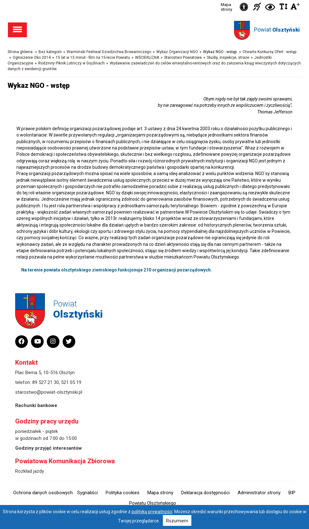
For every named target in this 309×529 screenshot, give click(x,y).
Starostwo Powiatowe (183, 57)
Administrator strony (259, 493)
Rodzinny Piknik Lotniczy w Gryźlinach (71, 63)
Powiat (277, 29)
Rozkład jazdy (29, 471)
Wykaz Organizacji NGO (177, 52)
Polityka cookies (122, 493)
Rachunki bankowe (36, 405)
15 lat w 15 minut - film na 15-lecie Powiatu (93, 57)
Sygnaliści (87, 493)
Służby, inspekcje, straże (228, 57)
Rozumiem (177, 520)
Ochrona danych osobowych (43, 493)
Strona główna (20, 52)
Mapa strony (226, 7)
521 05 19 (71, 382)
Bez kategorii (50, 52)
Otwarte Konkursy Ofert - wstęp (269, 52)
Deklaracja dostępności (205, 493)
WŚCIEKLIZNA (147, 57)
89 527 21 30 (45, 382)
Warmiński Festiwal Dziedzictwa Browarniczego (109, 52)
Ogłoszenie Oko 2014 (32, 57)
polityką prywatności (152, 511)
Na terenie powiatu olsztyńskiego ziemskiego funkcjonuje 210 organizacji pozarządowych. (116, 269)
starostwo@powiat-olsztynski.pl (48, 392)
